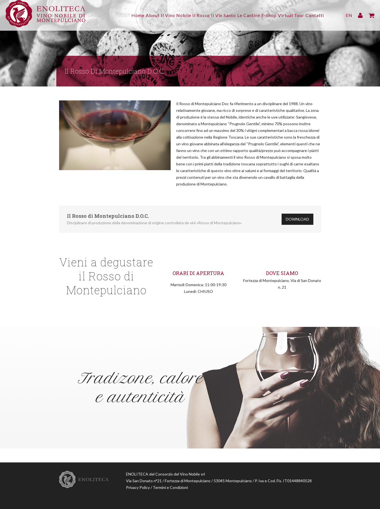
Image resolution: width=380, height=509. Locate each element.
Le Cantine (237, 15)
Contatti (315, 15)
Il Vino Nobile (154, 15)
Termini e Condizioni (170, 487)
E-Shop (261, 15)
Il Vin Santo (208, 15)
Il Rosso (182, 15)
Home (108, 15)
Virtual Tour (287, 15)
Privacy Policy (138, 487)
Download (297, 219)
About (127, 15)
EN (349, 15)
